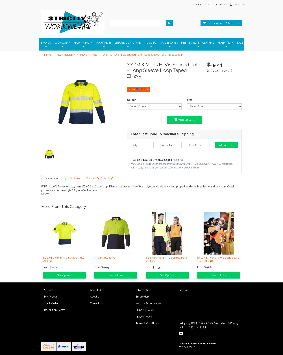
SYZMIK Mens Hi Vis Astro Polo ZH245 (63, 259)
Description (51, 178)
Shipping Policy (145, 310)
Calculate (226, 145)
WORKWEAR (62, 42)
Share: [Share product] (137, 89)
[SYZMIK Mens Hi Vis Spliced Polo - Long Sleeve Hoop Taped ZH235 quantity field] (144, 120)
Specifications (72, 178)
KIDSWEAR (150, 42)
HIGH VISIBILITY (83, 42)
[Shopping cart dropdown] (239, 23)
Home (198, 4)
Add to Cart (184, 119)
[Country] (170, 145)
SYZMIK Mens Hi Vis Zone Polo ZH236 (166, 259)
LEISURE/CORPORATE (127, 42)
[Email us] (181, 333)
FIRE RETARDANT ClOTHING (198, 42)
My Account (51, 296)
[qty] (142, 145)
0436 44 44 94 (197, 327)
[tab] (51, 178)
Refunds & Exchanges (148, 303)
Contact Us (221, 4)
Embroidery (143, 296)
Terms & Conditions (147, 323)
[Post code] (198, 145)
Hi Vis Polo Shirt (104, 257)
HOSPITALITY (226, 42)
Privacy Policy (144, 316)
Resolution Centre (54, 310)
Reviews (100, 178)
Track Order (51, 303)
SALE (240, 42)
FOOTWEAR (103, 42)
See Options (64, 275)
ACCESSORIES (169, 42)
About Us (209, 4)
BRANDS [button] (46, 42)
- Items (218, 23)
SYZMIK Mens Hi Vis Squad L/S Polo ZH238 (218, 259)
